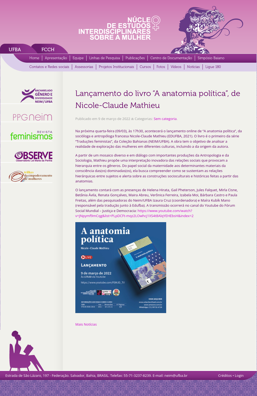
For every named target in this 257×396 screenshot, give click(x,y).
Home (34, 58)
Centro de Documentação (171, 58)
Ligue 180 (213, 67)
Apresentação (56, 58)
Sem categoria (165, 118)
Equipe (78, 58)
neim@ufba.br (175, 375)
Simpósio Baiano (211, 58)
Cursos (145, 67)
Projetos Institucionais (116, 67)
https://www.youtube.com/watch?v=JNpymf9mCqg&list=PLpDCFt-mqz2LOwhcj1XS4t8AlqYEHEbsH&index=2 (134, 213)
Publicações (135, 58)
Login (239, 375)
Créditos (225, 375)
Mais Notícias (86, 324)
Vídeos (176, 67)
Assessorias (84, 67)
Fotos (161, 67)
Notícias (193, 67)
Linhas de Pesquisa (104, 58)
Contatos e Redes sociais (49, 67)
